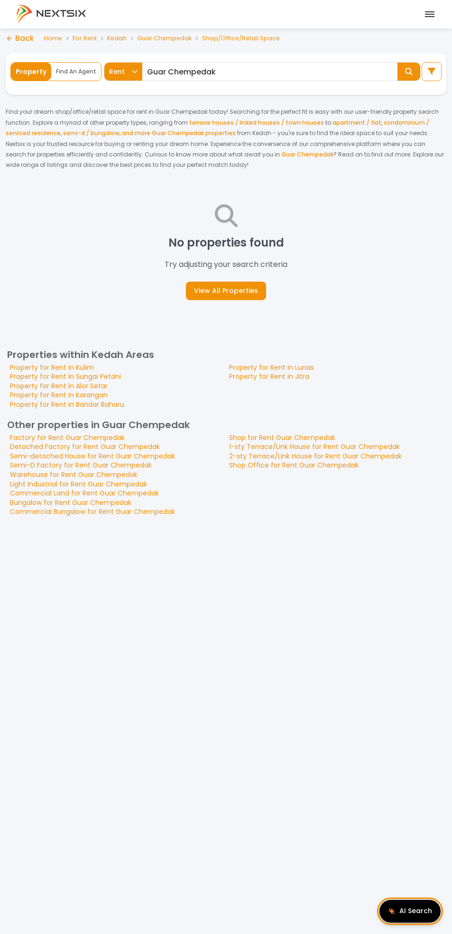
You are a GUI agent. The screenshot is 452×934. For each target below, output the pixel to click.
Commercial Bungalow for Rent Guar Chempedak (92, 511)
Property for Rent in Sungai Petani (65, 376)
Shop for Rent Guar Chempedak (282, 437)
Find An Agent (76, 71)
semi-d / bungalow (91, 133)
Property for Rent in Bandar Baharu (67, 404)
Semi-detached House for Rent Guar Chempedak (92, 456)
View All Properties (226, 290)
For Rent (85, 38)
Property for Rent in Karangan (59, 395)
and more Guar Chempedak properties (179, 133)
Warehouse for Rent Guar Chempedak (74, 474)
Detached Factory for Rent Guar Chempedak (85, 446)
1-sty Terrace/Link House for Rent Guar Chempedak (314, 446)
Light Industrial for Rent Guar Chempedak (78, 484)
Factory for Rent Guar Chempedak (67, 437)
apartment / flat (356, 123)
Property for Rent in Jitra (269, 376)
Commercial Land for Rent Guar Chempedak (84, 493)
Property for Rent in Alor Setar (59, 386)
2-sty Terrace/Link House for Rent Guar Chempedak (315, 456)
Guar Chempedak (166, 38)
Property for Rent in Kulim (52, 367)
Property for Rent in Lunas (271, 367)
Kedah (118, 38)
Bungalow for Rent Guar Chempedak (70, 502)
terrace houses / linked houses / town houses (256, 123)
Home (53, 38)
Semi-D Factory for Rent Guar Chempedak (81, 465)
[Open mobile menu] (428, 14)
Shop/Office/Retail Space (244, 38)
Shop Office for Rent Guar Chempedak (294, 465)
